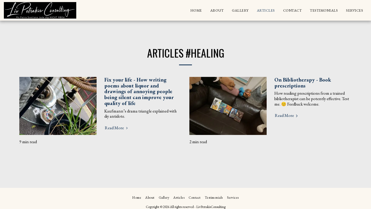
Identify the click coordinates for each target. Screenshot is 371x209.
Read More (117, 128)
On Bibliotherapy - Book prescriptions (302, 82)
